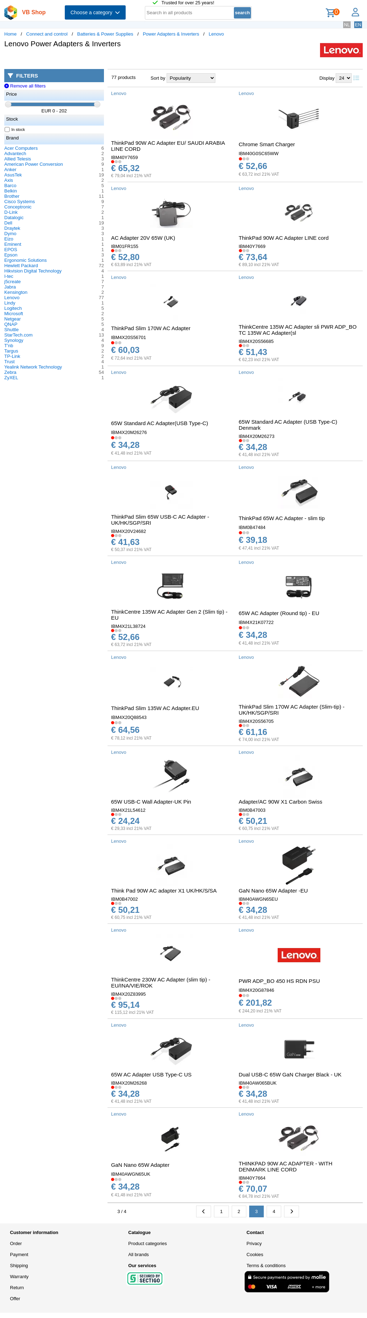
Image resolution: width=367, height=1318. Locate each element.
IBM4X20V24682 (128, 531)
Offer (15, 1298)
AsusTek (13, 175)
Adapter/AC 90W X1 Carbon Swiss (281, 802)
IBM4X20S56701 (128, 337)
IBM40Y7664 (252, 1178)
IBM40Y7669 (252, 246)
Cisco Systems (19, 201)
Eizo (8, 239)
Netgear (12, 319)
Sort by (158, 78)
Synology (13, 340)
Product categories (147, 1243)
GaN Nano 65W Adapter (140, 1165)
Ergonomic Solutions (25, 260)
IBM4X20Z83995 (128, 994)
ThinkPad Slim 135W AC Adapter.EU (155, 708)
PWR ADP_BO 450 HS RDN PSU (279, 981)
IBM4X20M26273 (256, 436)
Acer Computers (21, 148)
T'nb (8, 345)
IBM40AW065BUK (258, 1083)
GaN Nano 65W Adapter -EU (273, 891)
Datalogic (13, 217)
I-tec (8, 276)
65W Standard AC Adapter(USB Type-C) (159, 423)
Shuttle (11, 329)
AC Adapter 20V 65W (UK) (143, 238)
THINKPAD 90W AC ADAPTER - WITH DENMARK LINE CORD (285, 1166)
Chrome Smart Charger (267, 144)
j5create (12, 281)
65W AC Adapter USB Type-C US (151, 1074)
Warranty (19, 1276)
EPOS (10, 249)
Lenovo (216, 34)
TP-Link (12, 356)
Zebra (10, 372)
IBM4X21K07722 (256, 622)
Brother (12, 196)
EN (358, 24)
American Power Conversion (33, 164)
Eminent (12, 244)
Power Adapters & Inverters (171, 34)
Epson (10, 255)
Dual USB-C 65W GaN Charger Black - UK (290, 1074)
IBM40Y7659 (124, 157)
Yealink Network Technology (33, 367)
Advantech (15, 153)
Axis (8, 180)
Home (10, 34)
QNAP (10, 324)
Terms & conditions (266, 1265)
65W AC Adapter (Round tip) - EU (279, 613)
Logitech (13, 308)
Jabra (10, 287)
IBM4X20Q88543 (129, 717)
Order (16, 1243)
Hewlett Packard (21, 265)
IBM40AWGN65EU (258, 899)
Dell (8, 223)
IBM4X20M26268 (129, 1083)
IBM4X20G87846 (256, 990)
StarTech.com (18, 335)
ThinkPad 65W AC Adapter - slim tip (282, 518)
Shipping (19, 1265)
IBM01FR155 (124, 246)
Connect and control (47, 34)
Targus (11, 351)
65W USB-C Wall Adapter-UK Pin (151, 802)
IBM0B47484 (252, 527)
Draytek (12, 228)
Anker (10, 169)
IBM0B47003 (252, 810)
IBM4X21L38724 (128, 626)
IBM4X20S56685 (256, 341)
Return (17, 1287)
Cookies (255, 1254)
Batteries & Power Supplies (105, 34)
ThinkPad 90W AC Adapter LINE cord (284, 238)
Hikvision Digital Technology (33, 271)
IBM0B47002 (124, 899)
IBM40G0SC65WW (259, 153)
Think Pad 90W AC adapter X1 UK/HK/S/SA (164, 891)
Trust (9, 361)
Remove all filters (25, 86)
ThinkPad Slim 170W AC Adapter (150, 328)
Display (327, 78)
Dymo (10, 233)
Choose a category (95, 12)
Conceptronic (18, 207)
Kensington (15, 292)
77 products (123, 77)
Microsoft (13, 313)
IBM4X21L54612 (128, 810)
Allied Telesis (17, 159)
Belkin (10, 191)
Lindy (9, 303)
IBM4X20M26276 (129, 432)
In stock (15, 129)
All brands (138, 1254)
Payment (19, 1254)
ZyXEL (11, 377)
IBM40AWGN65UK (130, 1174)
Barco (10, 185)
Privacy (254, 1243)
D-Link (11, 212)
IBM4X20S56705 (256, 721)
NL (347, 24)
